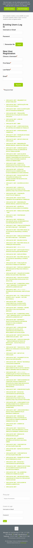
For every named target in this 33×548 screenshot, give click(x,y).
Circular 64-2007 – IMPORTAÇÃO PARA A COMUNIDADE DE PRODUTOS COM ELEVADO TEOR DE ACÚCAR (18, 478)
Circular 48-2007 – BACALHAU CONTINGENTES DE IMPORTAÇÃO (15, 392)
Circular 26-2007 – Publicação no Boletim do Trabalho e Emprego (16, 263)
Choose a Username (10, 56)
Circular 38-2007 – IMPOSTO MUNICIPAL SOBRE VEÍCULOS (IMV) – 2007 (17, 335)
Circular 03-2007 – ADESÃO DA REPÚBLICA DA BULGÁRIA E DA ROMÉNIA (17, 207)
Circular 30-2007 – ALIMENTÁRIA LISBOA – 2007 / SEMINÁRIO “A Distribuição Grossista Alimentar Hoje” (17, 285)
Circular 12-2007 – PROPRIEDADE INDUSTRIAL (15, 215)
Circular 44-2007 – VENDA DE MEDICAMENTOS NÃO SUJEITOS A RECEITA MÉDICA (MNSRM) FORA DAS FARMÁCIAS (17, 368)
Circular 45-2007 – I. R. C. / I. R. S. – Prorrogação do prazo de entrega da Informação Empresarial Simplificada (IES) (18, 375)
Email (5, 76)
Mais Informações (22, 8)
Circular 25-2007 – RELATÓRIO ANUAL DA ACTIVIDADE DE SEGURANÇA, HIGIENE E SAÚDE (17, 258)
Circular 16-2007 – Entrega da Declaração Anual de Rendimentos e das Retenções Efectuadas (17, 221)
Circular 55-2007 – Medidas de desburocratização (15, 434)
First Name (7, 63)
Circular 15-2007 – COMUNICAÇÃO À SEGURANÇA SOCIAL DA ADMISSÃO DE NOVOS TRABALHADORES (16, 149)
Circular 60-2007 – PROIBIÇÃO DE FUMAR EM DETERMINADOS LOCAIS (17, 458)
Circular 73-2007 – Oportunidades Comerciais (16, 131)
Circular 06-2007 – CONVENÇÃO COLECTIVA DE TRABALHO (15, 194)
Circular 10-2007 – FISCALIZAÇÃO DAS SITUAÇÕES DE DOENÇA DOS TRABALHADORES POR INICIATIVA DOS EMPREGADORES (17, 178)
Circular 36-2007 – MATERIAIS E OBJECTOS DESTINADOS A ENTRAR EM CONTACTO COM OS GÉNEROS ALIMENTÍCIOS (16, 322)
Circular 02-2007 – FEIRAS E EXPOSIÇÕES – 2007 (17, 211)
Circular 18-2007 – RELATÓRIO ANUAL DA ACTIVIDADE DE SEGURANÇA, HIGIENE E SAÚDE (17, 231)
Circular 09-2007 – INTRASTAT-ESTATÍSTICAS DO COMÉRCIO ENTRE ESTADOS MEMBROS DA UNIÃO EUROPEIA (17, 171)
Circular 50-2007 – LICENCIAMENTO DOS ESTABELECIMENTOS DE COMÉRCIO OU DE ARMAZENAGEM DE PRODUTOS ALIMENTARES (17, 405)
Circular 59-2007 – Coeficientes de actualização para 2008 (16, 453)
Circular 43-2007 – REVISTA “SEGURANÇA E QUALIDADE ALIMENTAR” (18, 362)
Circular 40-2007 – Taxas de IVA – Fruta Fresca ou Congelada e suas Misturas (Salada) (18, 348)
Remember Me (10, 44)
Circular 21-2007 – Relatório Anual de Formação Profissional (17, 243)
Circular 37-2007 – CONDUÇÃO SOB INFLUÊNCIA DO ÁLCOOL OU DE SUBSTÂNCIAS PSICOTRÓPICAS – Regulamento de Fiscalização (16, 330)
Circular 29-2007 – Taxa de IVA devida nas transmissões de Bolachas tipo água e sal (17, 279)
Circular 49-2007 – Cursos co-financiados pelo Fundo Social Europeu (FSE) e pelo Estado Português (18, 398)
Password (6, 36)
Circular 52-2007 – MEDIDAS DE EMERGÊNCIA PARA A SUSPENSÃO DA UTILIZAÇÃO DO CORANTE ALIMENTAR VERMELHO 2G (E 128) (16, 418)
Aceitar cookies (10, 8)
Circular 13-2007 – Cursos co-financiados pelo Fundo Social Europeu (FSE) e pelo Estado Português (18, 165)
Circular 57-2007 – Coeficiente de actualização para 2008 (16, 445)
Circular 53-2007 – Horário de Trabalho (15, 424)
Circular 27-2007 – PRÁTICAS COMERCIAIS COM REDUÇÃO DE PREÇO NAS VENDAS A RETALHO (18, 269)
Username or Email (9, 30)
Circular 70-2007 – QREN (13, 123)
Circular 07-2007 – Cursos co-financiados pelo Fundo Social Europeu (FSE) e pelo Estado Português (18, 189)
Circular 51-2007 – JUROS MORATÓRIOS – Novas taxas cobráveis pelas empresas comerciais (18, 411)
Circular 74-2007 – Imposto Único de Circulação (17, 140)
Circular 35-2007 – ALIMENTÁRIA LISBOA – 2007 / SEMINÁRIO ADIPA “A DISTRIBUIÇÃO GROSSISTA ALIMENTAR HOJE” (18, 315)
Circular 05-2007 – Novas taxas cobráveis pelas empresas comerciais (17, 198)
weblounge (23, 542)
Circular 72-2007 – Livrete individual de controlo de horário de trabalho (17, 127)
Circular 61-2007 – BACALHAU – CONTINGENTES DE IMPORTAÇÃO (15, 462)
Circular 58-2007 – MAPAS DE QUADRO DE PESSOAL (18, 449)
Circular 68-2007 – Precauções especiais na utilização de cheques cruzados (17, 115)
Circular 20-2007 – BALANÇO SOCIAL (16, 240)
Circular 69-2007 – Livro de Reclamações (14, 120)
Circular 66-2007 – (11, 487)
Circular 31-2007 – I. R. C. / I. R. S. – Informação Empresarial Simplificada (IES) (18, 291)
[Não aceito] (31, 6)
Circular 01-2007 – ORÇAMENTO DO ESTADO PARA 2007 (16, 101)
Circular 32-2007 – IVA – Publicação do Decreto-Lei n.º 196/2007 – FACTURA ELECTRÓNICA (18, 297)
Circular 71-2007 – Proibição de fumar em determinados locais (17, 135)
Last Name (7, 69)
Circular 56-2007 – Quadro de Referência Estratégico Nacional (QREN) (16, 440)
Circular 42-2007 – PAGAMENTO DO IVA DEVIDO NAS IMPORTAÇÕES (17, 358)
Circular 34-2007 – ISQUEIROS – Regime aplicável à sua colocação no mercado (17, 309)
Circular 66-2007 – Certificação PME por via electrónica (17, 105)
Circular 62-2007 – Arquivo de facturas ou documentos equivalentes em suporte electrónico (18, 467)
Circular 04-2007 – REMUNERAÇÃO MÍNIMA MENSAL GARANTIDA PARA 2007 (17, 202)
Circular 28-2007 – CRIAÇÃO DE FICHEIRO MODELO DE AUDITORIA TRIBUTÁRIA (17, 274)
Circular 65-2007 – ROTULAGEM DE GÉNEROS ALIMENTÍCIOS (16, 483)
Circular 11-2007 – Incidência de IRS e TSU (17, 183)
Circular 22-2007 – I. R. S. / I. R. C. (15, 247)
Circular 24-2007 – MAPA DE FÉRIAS (16, 254)
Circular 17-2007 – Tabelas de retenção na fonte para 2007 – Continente (18, 226)
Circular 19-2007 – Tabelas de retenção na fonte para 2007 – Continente (18, 236)
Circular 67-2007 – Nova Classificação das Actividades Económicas (18, 109)
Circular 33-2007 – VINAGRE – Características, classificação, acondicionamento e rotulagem (16, 303)
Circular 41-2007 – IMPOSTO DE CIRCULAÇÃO (15, 354)
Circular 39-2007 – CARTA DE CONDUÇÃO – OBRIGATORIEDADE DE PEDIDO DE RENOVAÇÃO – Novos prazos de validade (17, 342)
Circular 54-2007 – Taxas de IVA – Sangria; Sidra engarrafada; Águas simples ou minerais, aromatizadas (17, 429)
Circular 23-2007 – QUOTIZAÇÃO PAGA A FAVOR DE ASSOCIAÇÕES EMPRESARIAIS (17, 250)
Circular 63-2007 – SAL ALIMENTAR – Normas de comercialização (16, 473)
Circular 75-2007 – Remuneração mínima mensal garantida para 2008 (17, 144)
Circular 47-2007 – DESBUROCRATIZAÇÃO (18, 389)
